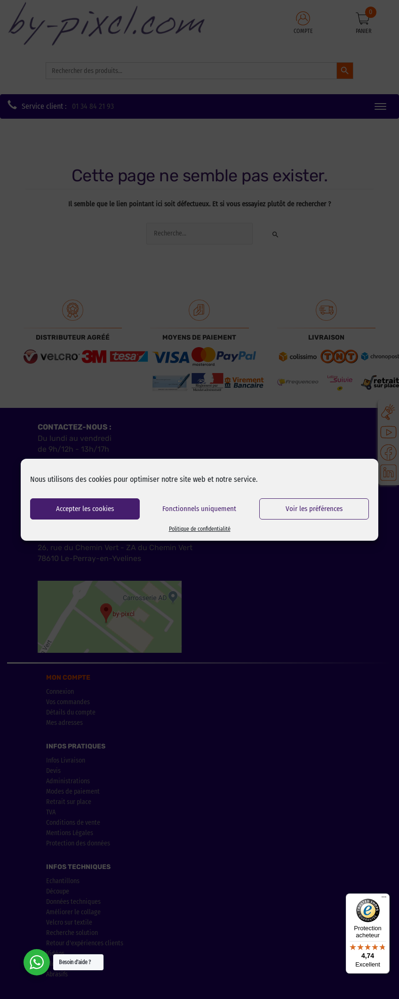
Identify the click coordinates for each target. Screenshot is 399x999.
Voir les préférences (314, 508)
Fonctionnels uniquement (199, 508)
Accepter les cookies (85, 508)
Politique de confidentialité (200, 529)
